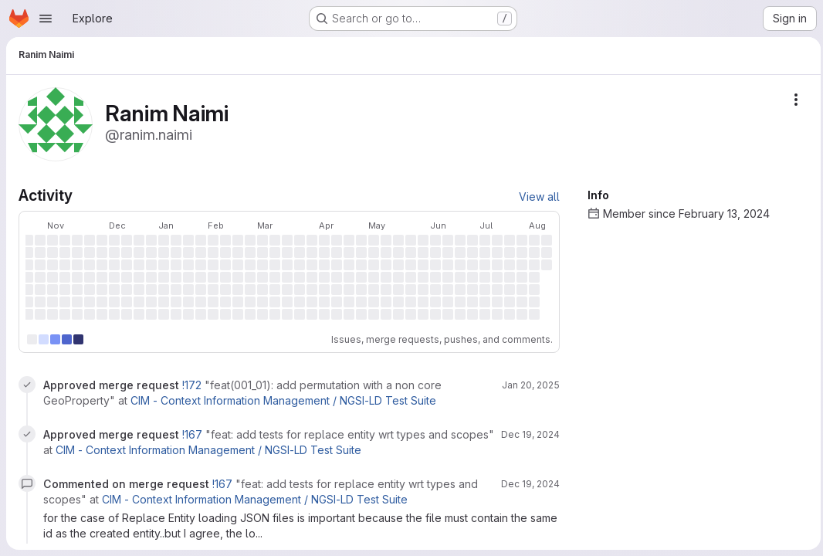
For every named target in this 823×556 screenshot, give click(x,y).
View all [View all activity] (535, 196)
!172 (193, 385)
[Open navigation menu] (45, 18)
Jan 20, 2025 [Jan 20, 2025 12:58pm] (527, 385)
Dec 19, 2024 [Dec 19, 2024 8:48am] (526, 484)
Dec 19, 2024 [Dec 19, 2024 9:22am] (526, 434)
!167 (193, 434)
